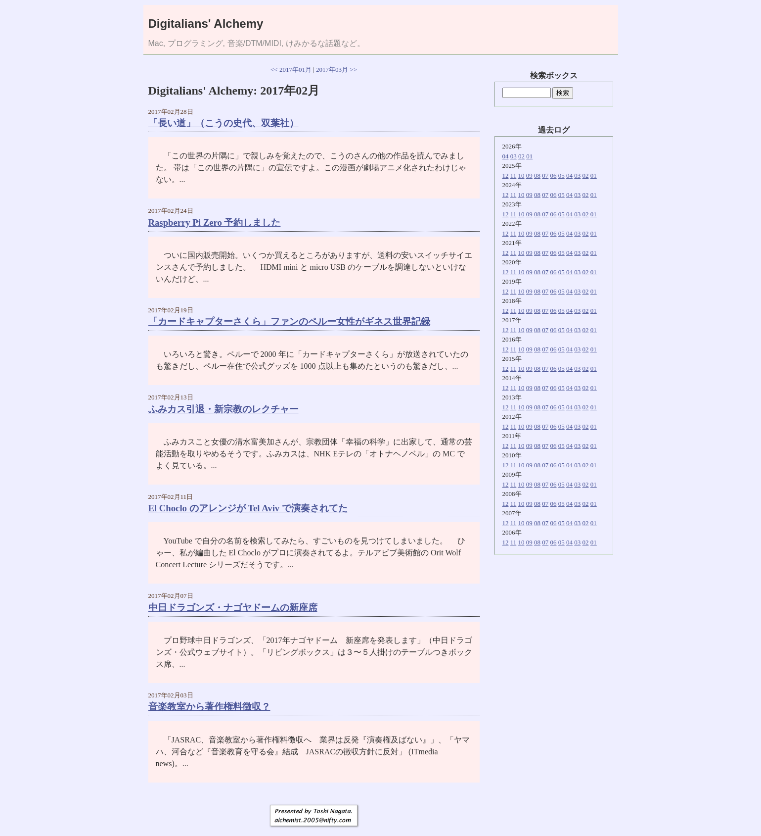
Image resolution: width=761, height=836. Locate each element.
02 (521, 156)
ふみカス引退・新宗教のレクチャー (223, 409)
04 (505, 156)
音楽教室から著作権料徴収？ (209, 706)
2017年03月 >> (336, 69)
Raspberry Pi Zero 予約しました (214, 222)
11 (513, 175)
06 (553, 175)
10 (521, 175)
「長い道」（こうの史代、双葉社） (223, 123)
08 (537, 175)
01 (529, 156)
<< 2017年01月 (291, 69)
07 (545, 175)
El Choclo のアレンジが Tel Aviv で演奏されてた (248, 508)
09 (529, 175)
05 (561, 175)
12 (505, 175)
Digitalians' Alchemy (206, 23)
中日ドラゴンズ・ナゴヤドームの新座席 (232, 607)
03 (513, 156)
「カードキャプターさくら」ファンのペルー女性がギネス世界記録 (289, 321)
